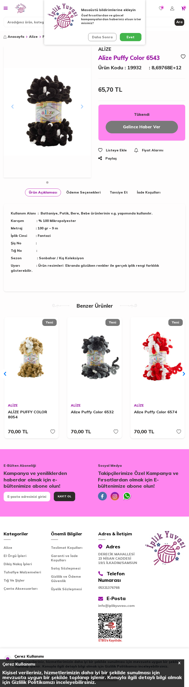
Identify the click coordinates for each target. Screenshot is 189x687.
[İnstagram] (116, 497)
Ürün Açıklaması (43, 192)
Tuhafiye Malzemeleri (22, 574)
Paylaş (107, 159)
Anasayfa (14, 36)
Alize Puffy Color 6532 (92, 412)
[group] (47, 112)
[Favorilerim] (161, 8)
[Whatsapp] (129, 497)
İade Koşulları (148, 192)
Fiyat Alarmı (148, 151)
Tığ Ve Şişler (14, 582)
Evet (130, 37)
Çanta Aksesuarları (20, 590)
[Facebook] (103, 497)
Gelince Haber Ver (142, 127)
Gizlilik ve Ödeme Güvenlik (66, 580)
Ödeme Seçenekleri (83, 192)
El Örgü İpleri (15, 557)
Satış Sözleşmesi (65, 570)
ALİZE (104, 49)
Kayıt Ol (64, 497)
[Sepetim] (183, 8)
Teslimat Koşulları (66, 549)
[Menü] (6, 8)
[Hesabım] (172, 8)
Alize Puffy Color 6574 (155, 412)
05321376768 (108, 589)
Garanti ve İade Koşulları (64, 559)
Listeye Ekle (112, 151)
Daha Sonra (102, 37)
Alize (33, 36)
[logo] (20, 8)
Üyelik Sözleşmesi (66, 591)
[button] (47, 182)
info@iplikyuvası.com (116, 607)
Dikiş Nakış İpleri (18, 566)
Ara (179, 22)
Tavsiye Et (119, 192)
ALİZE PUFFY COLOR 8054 (27, 415)
